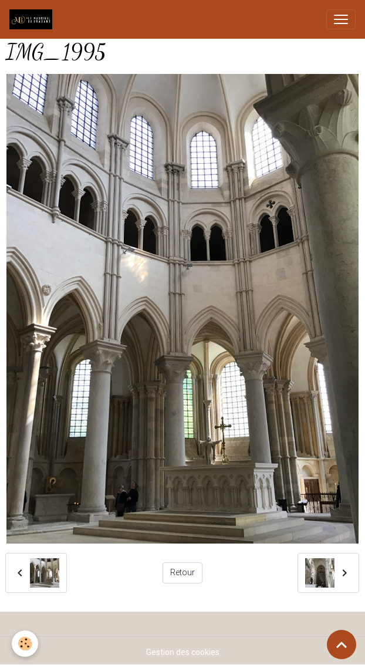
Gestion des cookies (182, 652)
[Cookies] (25, 643)
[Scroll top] (341, 644)
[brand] (33, 19)
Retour (182, 572)
